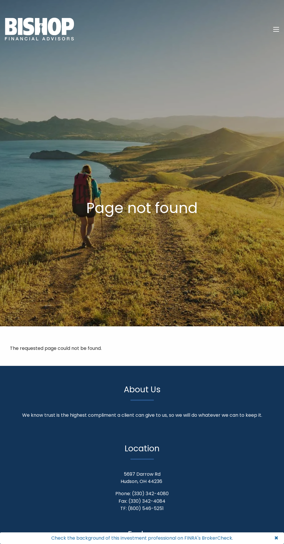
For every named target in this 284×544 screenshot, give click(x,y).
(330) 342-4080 (150, 493)
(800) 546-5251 (146, 508)
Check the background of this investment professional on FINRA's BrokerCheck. (142, 538)
